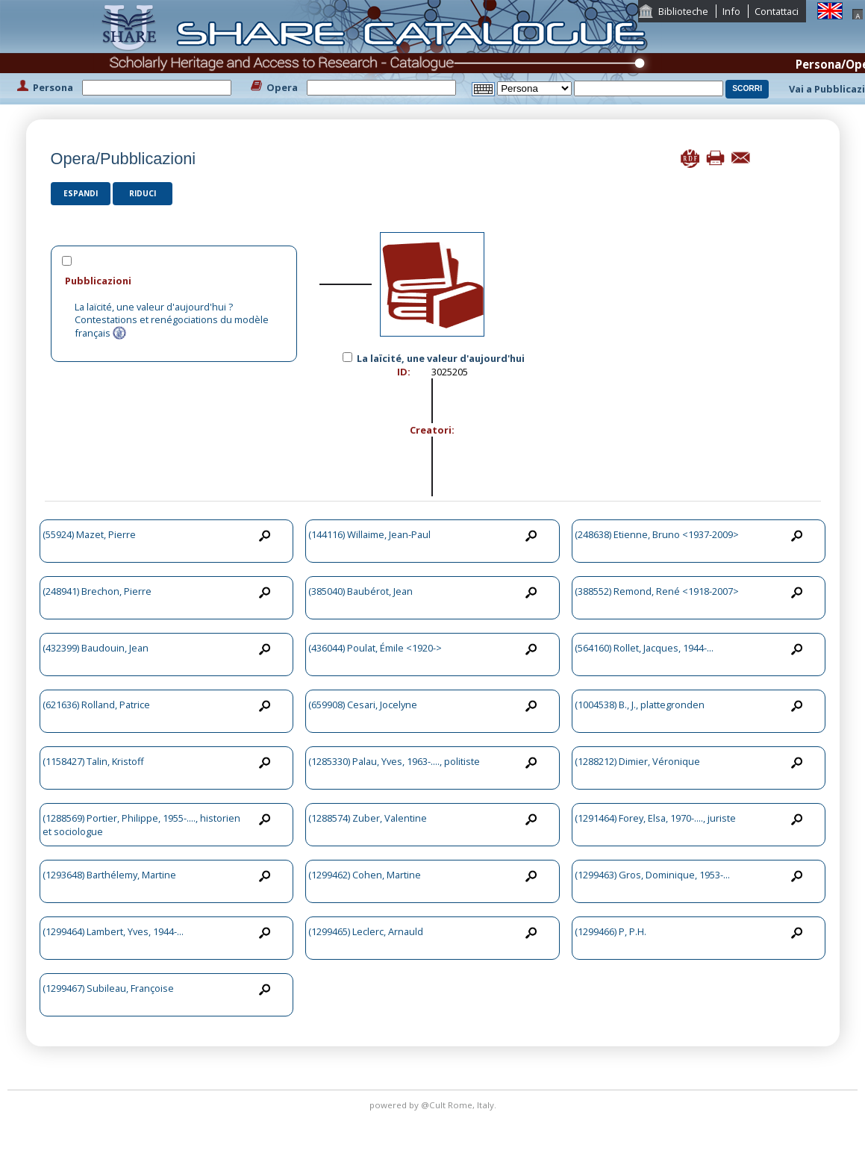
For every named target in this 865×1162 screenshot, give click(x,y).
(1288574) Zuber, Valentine (367, 818)
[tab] (174, 280)
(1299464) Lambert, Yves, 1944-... (113, 931)
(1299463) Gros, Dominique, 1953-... (652, 874)
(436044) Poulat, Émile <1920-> (375, 648)
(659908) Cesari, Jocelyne (362, 704)
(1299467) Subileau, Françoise (108, 988)
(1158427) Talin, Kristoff (93, 761)
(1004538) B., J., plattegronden (640, 704)
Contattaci (777, 11)
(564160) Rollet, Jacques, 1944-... (644, 648)
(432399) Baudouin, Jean (96, 648)
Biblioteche (683, 11)
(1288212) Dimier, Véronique (637, 761)
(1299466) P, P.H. (610, 931)
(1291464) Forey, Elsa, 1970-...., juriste (655, 818)
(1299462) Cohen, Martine (364, 874)
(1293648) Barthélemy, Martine (109, 874)
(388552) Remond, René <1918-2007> (657, 591)
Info (731, 11)
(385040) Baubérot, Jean (360, 591)
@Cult (434, 1105)
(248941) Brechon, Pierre (97, 591)
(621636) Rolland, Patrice (96, 704)
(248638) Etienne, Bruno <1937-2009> (657, 534)
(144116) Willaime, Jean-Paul (369, 534)
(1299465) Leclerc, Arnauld (365, 931)
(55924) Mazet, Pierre (89, 534)
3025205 (449, 371)
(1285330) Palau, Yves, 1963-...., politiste (394, 761)
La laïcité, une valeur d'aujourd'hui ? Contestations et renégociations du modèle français (172, 320)
